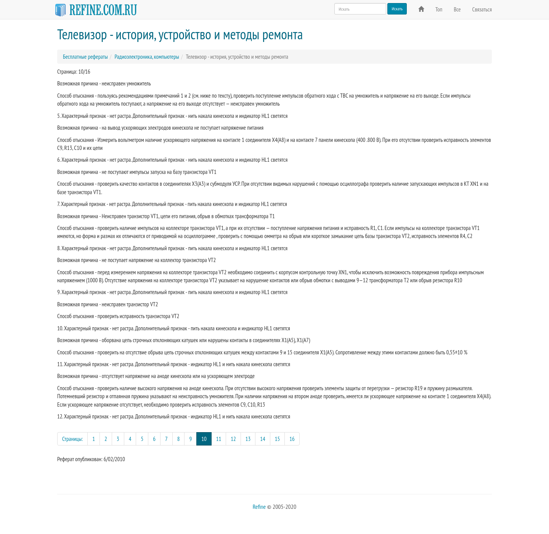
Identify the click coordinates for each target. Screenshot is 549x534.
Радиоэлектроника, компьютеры (146, 56)
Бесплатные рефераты (85, 56)
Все (457, 9)
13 (248, 438)
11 (219, 438)
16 (292, 438)
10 (206, 438)
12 (233, 438)
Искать (397, 8)
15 (277, 438)
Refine (259, 506)
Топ (438, 9)
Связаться (482, 9)
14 (262, 438)
